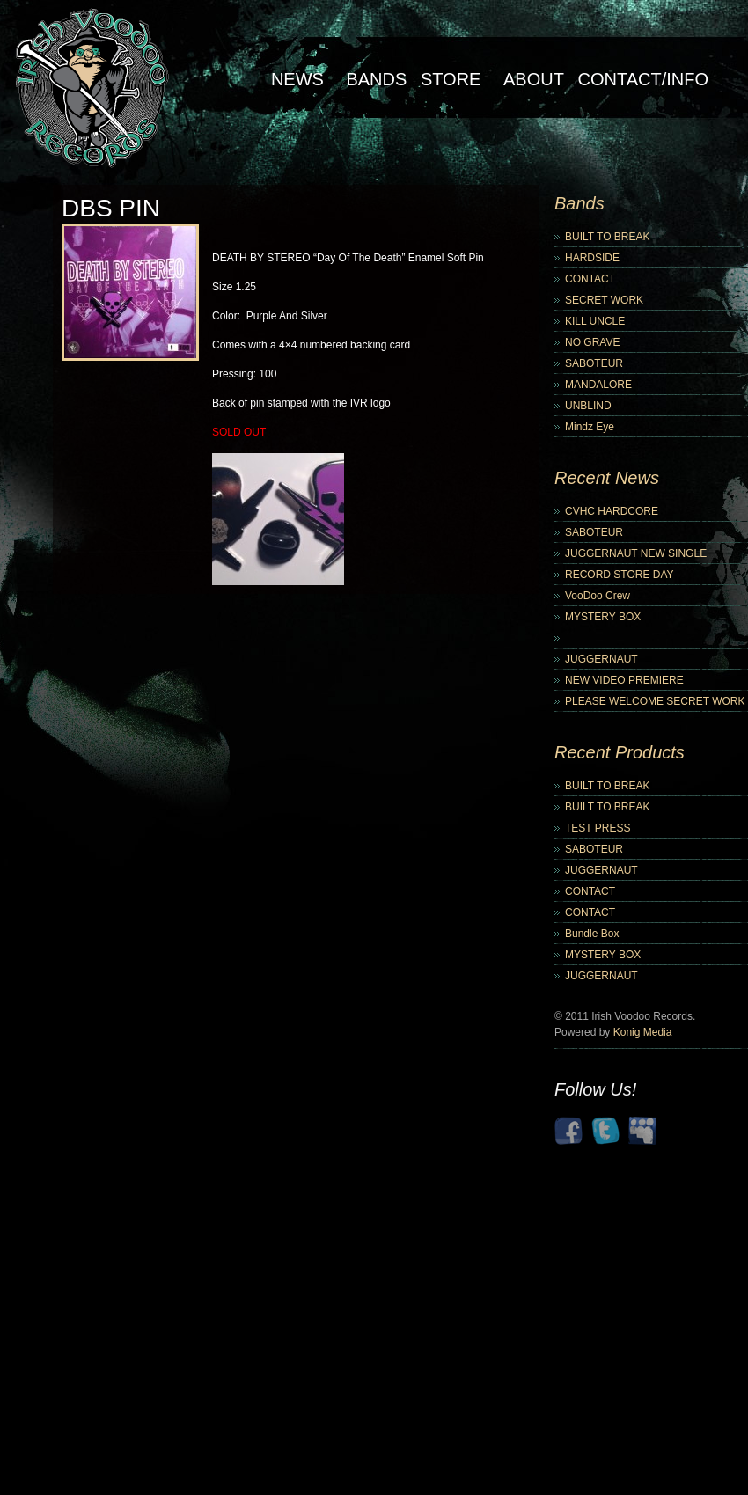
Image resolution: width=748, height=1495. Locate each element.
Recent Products (619, 752)
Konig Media (642, 1032)
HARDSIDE (592, 258)
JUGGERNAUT (601, 659)
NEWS (297, 79)
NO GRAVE (592, 342)
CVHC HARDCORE (611, 511)
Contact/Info (642, 79)
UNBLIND (588, 405)
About (533, 79)
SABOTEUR (594, 363)
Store (451, 79)
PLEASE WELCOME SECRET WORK (655, 701)
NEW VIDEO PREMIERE (624, 680)
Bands (376, 79)
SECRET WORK (604, 300)
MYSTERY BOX (603, 617)
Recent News (606, 477)
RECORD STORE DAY (619, 574)
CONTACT (590, 279)
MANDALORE (598, 384)
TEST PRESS (597, 828)
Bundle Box (592, 933)
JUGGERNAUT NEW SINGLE (636, 553)
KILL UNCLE (595, 321)
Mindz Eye (589, 427)
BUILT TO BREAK (607, 237)
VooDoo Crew (597, 596)
